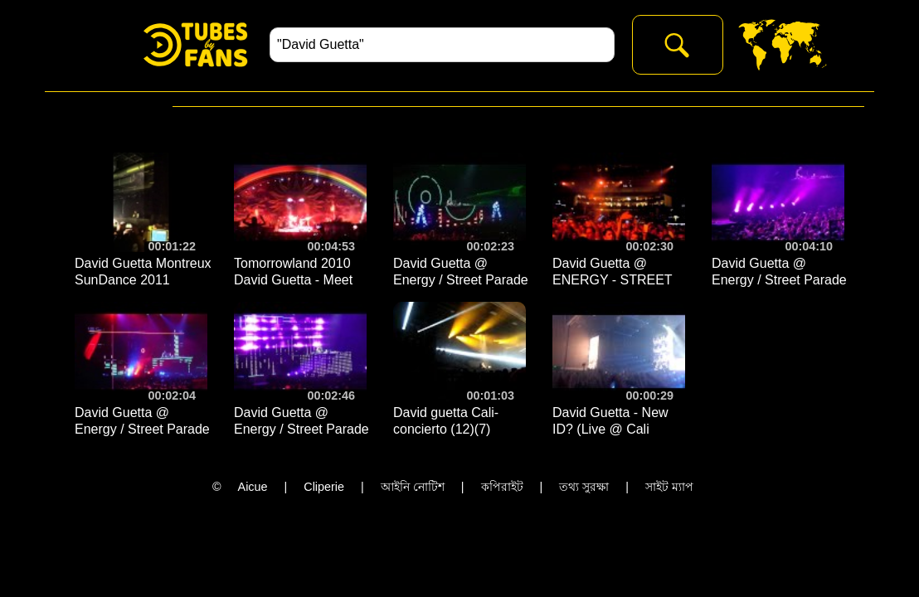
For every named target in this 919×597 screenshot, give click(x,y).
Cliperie (324, 486)
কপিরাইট (502, 486)
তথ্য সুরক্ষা (584, 486)
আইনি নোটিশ (413, 486)
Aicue (253, 486)
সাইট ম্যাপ (669, 486)
